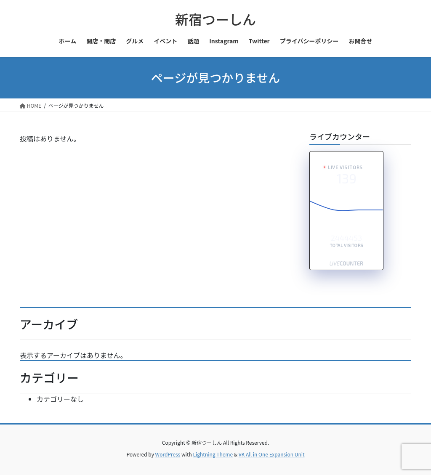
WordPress (168, 454)
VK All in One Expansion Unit (272, 454)
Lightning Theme (213, 454)
